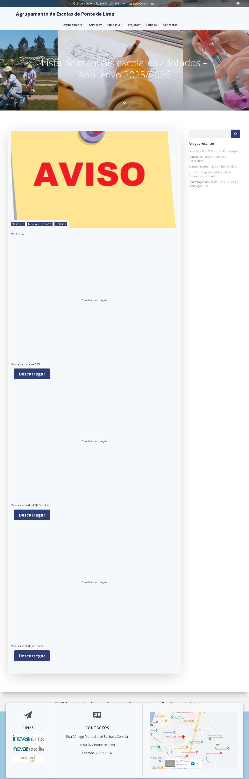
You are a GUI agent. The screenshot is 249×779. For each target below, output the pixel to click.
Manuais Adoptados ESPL (25, 368)
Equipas (152, 22)
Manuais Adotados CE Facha (27, 650)
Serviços (95, 22)
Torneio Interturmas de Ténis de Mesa (211, 165)
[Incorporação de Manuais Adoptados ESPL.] (95, 304)
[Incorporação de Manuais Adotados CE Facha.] (95, 586)
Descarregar (31, 378)
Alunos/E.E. (115, 22)
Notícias (60, 228)
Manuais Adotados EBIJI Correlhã (29, 509)
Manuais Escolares (39, 228)
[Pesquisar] (236, 136)
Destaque (17, 228)
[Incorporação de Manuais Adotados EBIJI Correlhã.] (95, 445)
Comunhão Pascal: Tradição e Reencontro (214, 159)
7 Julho (17, 238)
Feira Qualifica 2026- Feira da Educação (212, 154)
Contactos (170, 22)
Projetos (134, 22)
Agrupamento (73, 22)
